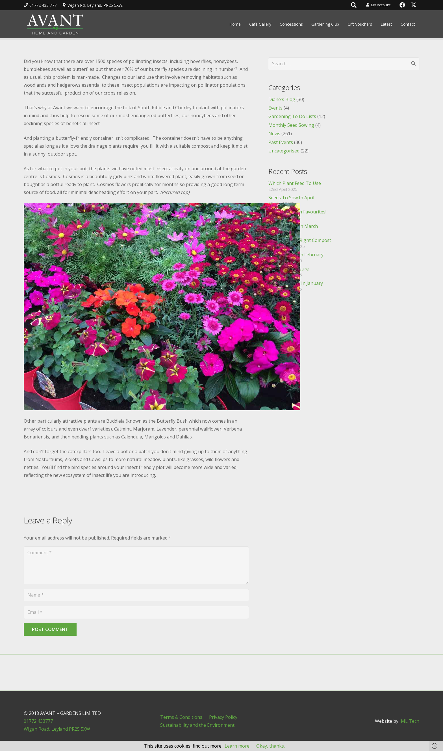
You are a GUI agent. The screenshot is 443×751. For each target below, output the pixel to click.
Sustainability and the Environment (197, 725)
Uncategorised (283, 151)
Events (275, 108)
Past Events (280, 142)
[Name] (136, 595)
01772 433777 (38, 721)
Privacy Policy (223, 717)
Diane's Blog (281, 99)
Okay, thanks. (270, 746)
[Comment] (136, 565)
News (274, 133)
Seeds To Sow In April (291, 198)
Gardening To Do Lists (292, 116)
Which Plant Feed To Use (294, 183)
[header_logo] (55, 24)
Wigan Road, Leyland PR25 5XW (57, 729)
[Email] (136, 612)
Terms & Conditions (181, 717)
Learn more (237, 746)
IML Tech (409, 721)
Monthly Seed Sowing (291, 125)
